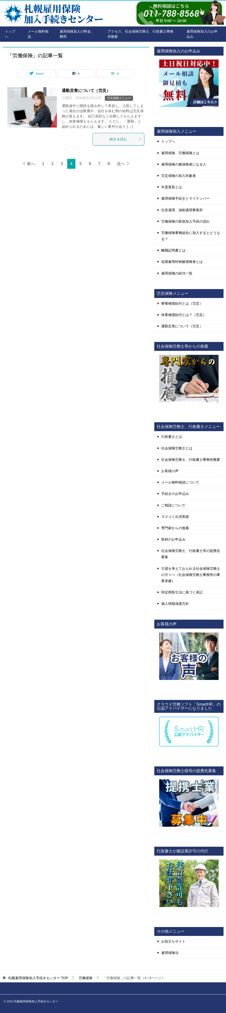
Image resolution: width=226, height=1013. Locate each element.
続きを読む (126, 139)
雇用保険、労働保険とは (180, 153)
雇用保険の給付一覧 (176, 273)
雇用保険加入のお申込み (202, 34)
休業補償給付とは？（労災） (183, 315)
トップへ (10, 34)
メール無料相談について (180, 482)
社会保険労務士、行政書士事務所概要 (190, 460)
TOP (38, 978)
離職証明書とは (173, 250)
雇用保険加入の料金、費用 (77, 34)
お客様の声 (170, 471)
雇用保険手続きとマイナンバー (185, 198)
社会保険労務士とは (176, 448)
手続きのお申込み (175, 494)
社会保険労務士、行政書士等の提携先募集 (190, 554)
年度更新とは (171, 187)
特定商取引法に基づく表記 (182, 592)
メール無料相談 (38, 34)
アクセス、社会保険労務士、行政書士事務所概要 (140, 34)
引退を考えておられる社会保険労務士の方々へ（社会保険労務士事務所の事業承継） (190, 575)
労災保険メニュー (119, 98)
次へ (121, 164)
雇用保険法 (170, 953)
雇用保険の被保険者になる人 (183, 164)
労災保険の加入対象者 (178, 176)
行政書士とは (171, 437)
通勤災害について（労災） (86, 90)
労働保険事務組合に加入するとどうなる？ (190, 236)
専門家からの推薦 (175, 528)
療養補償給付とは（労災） (182, 303)
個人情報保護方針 (175, 604)
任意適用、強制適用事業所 (182, 210)
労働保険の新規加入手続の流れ (185, 221)
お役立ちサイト (173, 941)
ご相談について (173, 505)
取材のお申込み (173, 539)
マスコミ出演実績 (175, 517)
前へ (31, 164)
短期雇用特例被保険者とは (182, 262)
